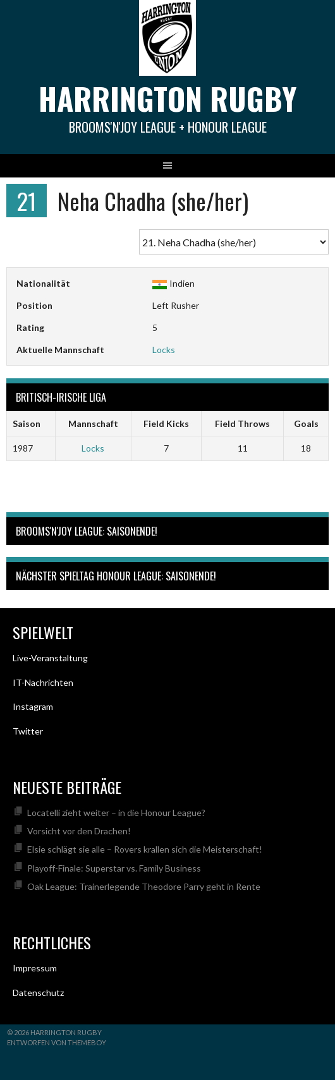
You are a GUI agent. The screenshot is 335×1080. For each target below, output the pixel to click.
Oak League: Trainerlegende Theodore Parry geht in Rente (143, 886)
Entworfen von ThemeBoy (56, 1042)
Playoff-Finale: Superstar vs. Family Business (114, 868)
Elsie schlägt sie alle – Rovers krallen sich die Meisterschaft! (144, 849)
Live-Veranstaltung (50, 657)
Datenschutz (38, 992)
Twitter (28, 731)
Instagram (33, 706)
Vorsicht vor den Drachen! (79, 830)
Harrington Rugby (167, 98)
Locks (163, 349)
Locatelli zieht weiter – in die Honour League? (116, 812)
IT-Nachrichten (43, 682)
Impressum (35, 968)
